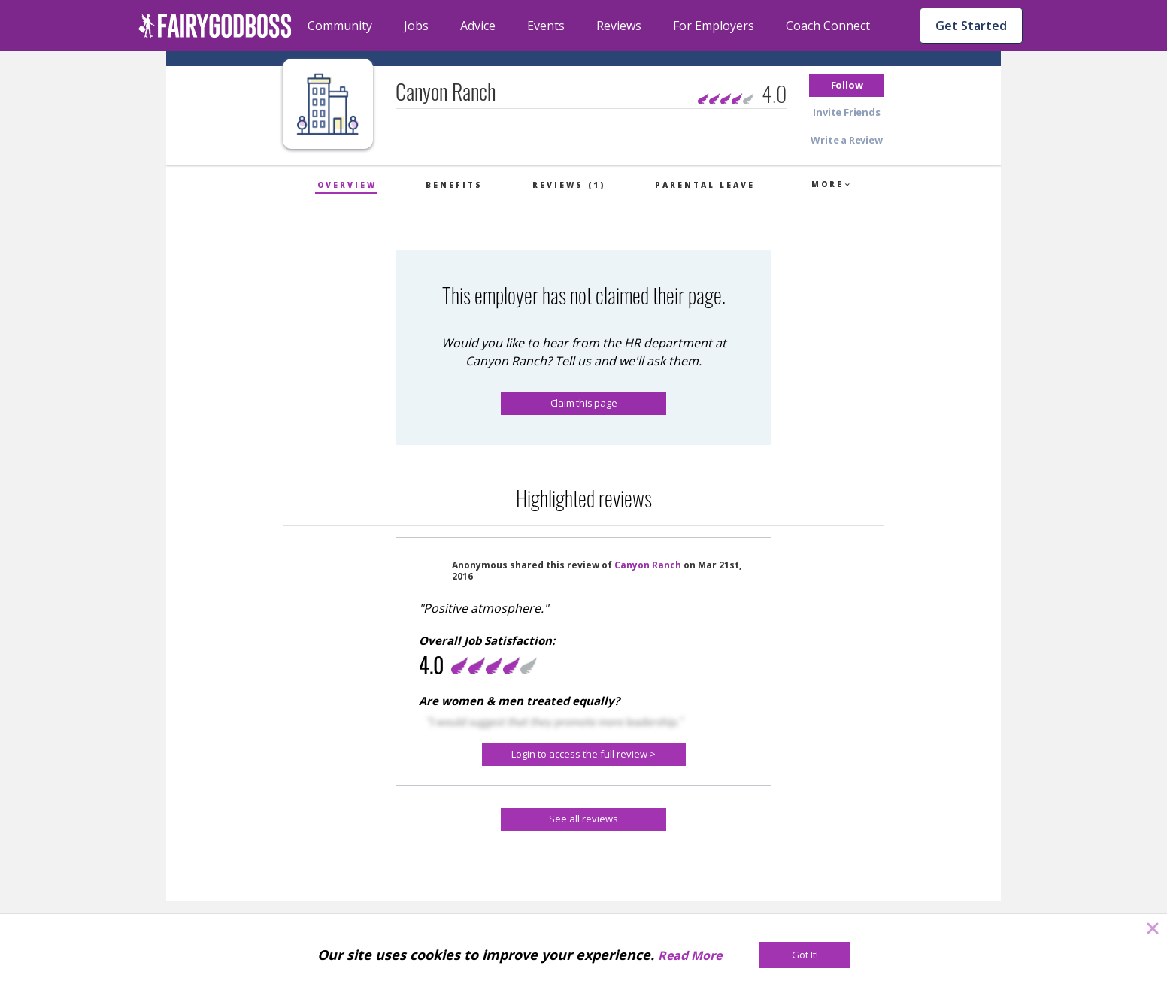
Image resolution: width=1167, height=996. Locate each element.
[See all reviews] (583, 819)
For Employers (713, 25)
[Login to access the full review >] (584, 754)
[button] (846, 85)
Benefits (454, 185)
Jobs (416, 25)
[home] (215, 25)
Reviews (618, 25)
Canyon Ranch (647, 565)
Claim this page (583, 403)
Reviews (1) (568, 185)
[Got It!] (804, 955)
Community (340, 25)
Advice (478, 25)
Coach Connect (828, 25)
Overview (347, 185)
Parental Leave (705, 185)
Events (546, 25)
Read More (690, 955)
